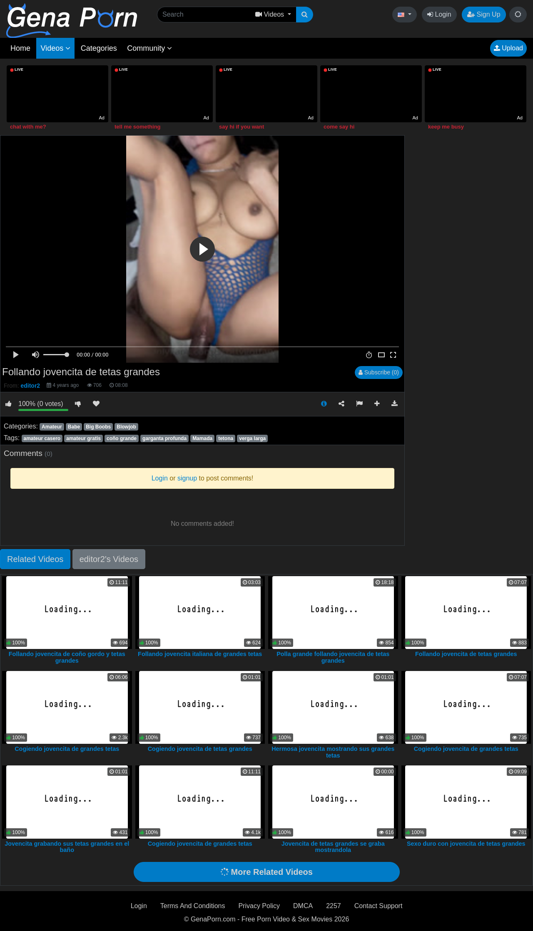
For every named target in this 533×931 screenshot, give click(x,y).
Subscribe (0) (379, 372)
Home (20, 48)
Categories (99, 48)
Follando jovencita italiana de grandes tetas (200, 654)
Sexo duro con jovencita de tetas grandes (466, 843)
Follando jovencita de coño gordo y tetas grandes (67, 657)
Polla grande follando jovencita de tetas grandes (332, 657)
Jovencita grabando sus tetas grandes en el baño (67, 847)
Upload (508, 48)
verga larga (252, 438)
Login (439, 14)
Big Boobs (98, 427)
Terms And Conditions (192, 905)
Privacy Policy (259, 905)
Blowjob (126, 427)
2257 (333, 905)
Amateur (52, 427)
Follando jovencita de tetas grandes (466, 654)
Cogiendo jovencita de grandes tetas (67, 748)
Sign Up (483, 14)
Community (149, 48)
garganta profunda (164, 438)
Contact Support (378, 905)
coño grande (122, 438)
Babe (74, 427)
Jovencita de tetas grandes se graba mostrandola (333, 847)
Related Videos (35, 559)
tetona (225, 438)
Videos (55, 48)
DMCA (303, 905)
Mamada (202, 438)
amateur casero (41, 438)
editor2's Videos (109, 559)
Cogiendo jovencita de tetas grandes (200, 748)
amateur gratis (83, 438)
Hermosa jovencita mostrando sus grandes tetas (332, 752)
